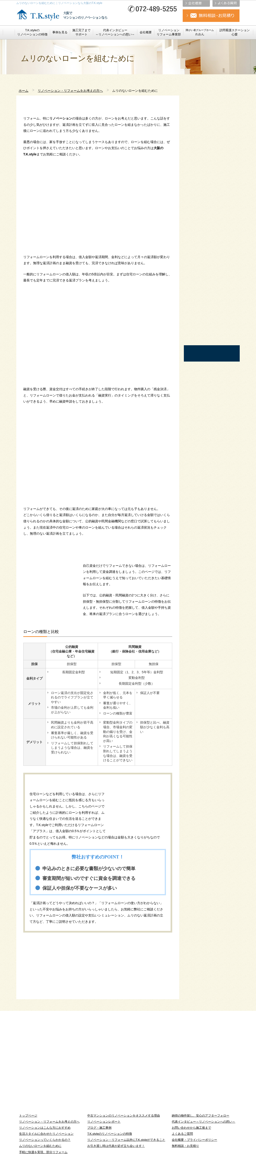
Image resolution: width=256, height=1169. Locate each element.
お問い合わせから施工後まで (191, 1127)
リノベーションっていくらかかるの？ (45, 1140)
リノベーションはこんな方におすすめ (45, 1127)
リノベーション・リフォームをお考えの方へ (70, 90)
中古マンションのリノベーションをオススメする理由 (123, 1115)
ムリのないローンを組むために (40, 1146)
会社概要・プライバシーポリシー (194, 1140)
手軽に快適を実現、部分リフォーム (43, 1152)
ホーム (23, 90)
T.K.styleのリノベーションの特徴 (109, 1133)
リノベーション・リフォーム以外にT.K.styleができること (126, 1140)
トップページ (28, 1115)
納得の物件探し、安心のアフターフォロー (200, 1115)
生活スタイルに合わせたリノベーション (46, 1133)
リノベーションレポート (104, 1121)
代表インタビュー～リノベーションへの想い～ (203, 1121)
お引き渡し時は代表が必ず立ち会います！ (116, 1146)
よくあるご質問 (182, 1133)
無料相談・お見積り (185, 1146)
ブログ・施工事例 (99, 1127)
